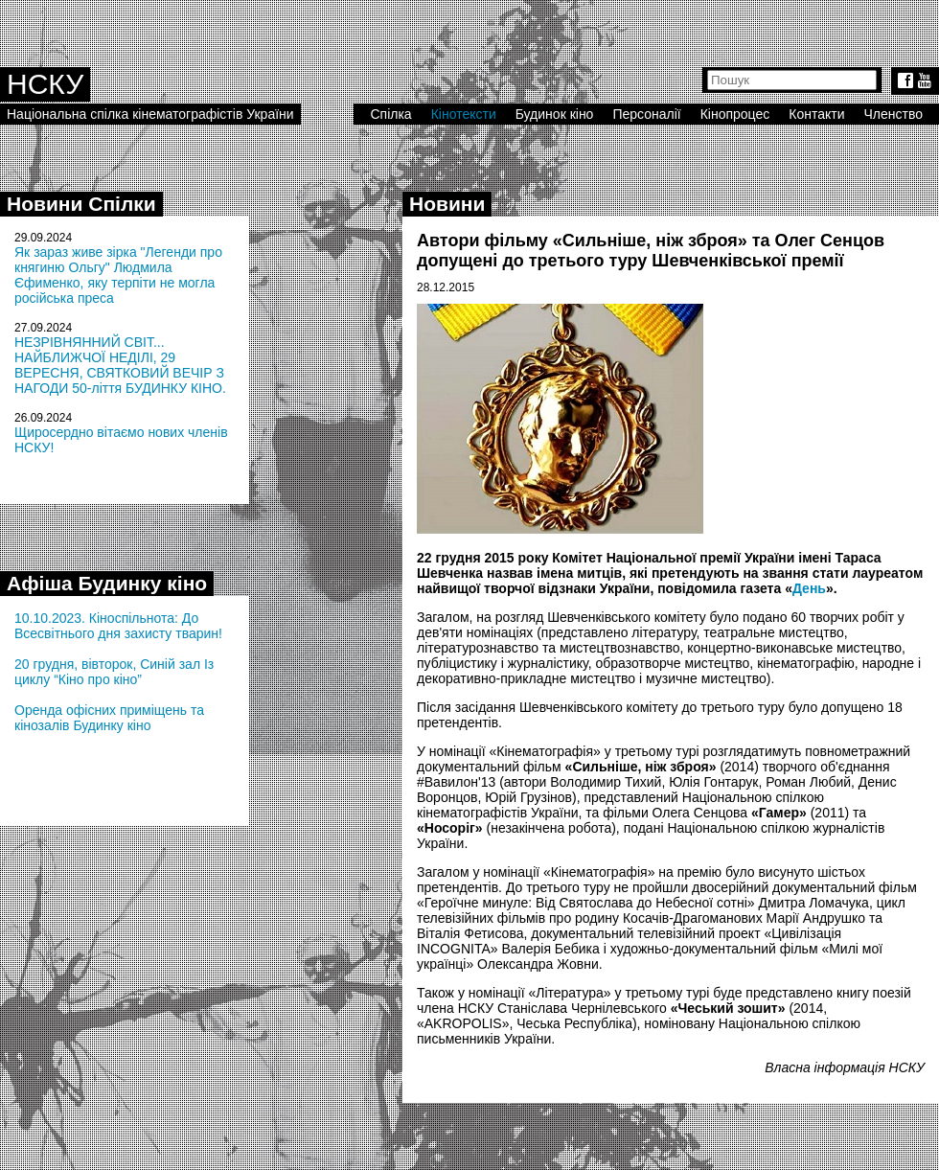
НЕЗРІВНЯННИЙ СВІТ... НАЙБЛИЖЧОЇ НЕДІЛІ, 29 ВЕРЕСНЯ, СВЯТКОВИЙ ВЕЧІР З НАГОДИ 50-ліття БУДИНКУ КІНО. (120, 365)
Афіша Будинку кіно (107, 583)
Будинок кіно (554, 114)
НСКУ (45, 84)
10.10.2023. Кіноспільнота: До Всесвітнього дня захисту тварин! (118, 625)
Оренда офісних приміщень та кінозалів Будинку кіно (109, 717)
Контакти (816, 114)
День (809, 588)
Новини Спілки (81, 204)
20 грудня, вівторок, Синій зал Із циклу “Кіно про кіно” (114, 671)
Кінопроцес (735, 114)
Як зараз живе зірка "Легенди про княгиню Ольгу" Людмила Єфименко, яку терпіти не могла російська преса (118, 275)
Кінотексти (463, 114)
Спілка (390, 114)
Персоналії (646, 114)
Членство (894, 114)
